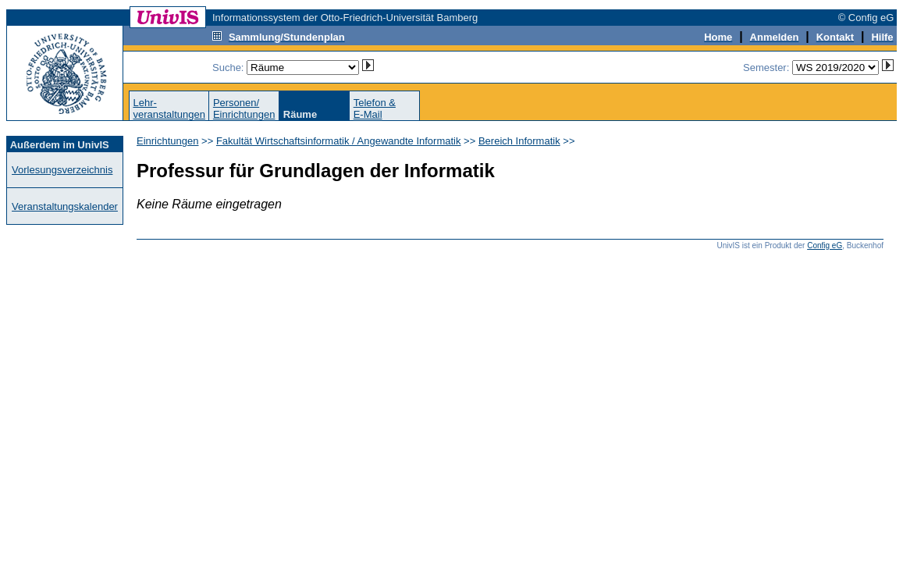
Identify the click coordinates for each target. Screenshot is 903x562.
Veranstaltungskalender (65, 206)
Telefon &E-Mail (375, 108)
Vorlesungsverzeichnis (62, 170)
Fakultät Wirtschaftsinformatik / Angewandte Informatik (338, 141)
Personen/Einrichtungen (244, 108)
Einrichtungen (168, 141)
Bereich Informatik (519, 141)
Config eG (824, 245)
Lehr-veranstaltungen (169, 108)
